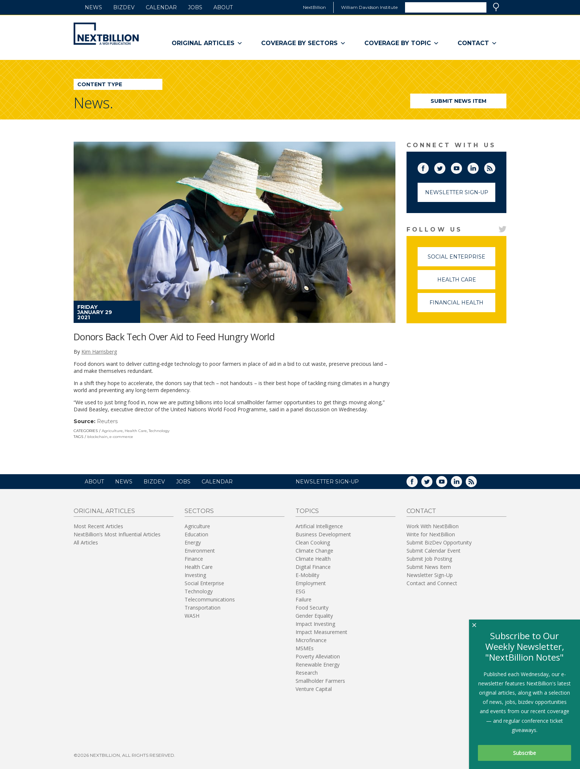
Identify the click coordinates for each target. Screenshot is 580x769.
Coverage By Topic (401, 43)
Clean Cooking (313, 542)
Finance (194, 558)
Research (307, 672)
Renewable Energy (318, 664)
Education (196, 534)
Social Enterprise (461, 259)
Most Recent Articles (98, 526)
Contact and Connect (432, 583)
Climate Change (314, 550)
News (93, 7)
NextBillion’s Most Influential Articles (117, 534)
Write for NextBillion (431, 534)
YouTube (461, 166)
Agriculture (112, 430)
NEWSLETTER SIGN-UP (327, 481)
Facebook (428, 166)
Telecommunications (210, 599)
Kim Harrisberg (99, 351)
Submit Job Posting (429, 558)
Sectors (199, 511)
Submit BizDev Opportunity (439, 542)
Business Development (323, 534)
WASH (192, 615)
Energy (193, 542)
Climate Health (313, 558)
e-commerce (121, 436)
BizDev (124, 7)
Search (496, 7)
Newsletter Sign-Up (456, 192)
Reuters (107, 421)
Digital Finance (313, 566)
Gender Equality (314, 615)
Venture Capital (314, 688)
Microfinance (311, 640)
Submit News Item (458, 101)
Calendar (161, 7)
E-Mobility (307, 575)
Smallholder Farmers (320, 680)
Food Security (312, 607)
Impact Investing (315, 623)
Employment (311, 583)
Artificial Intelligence (319, 526)
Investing (195, 575)
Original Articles (207, 43)
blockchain (97, 436)
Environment (200, 550)
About (223, 7)
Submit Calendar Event (434, 550)
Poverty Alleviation (318, 656)
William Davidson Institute (369, 7)
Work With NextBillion (433, 526)
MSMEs (305, 648)
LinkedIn (478, 166)
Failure (303, 599)
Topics (307, 511)
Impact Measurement (321, 631)
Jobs (195, 7)
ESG (300, 591)
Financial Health (462, 305)
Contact (477, 43)
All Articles (86, 542)
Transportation (202, 607)
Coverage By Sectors (303, 43)
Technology (159, 430)
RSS (476, 484)
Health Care (136, 430)
